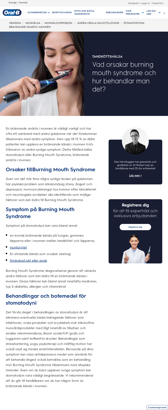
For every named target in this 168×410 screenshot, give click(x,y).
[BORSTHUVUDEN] (62, 12)
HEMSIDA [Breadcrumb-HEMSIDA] (15, 23)
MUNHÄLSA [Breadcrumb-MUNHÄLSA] (32, 23)
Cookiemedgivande (157, 407)
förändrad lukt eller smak (28, 260)
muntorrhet (18, 247)
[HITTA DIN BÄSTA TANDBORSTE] (89, 12)
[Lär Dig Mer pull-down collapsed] (154, 12)
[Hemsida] (12, 12)
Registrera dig (135, 227)
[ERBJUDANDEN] (114, 12)
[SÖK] (164, 12)
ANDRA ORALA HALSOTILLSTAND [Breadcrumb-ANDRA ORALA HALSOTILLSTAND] (98, 23)
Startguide (133, 3)
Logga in (145, 3)
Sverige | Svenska (18, 3)
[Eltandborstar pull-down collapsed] (39, 12)
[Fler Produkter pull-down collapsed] (135, 12)
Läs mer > (135, 175)
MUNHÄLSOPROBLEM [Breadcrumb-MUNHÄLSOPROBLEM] (59, 23)
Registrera (157, 3)
